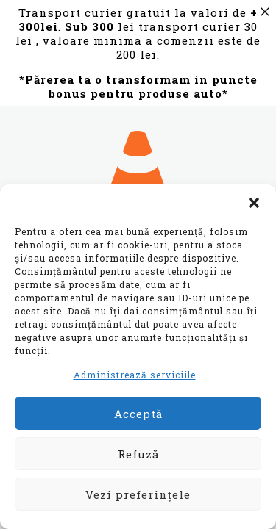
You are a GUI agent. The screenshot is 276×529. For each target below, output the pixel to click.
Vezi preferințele (138, 494)
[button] (254, 202)
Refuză (138, 454)
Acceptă (138, 413)
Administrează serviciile (135, 375)
